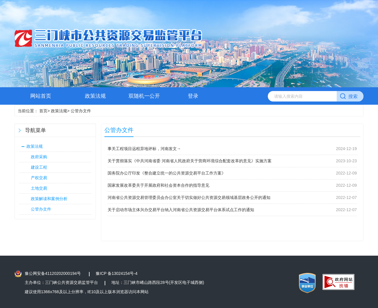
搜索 (353, 96)
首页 (43, 110)
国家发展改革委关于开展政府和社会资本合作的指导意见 (158, 185)
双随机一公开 (144, 96)
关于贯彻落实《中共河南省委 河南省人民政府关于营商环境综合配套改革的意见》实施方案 (190, 161)
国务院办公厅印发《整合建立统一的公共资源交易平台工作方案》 (167, 173)
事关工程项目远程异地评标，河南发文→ (144, 148)
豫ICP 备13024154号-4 (117, 273)
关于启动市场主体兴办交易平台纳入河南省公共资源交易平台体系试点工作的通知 (181, 209)
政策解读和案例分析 (49, 198)
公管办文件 (41, 209)
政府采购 (39, 156)
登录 (193, 96)
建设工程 (39, 167)
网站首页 (40, 96)
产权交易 (39, 177)
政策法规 (95, 96)
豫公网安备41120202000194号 (53, 273)
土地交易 (39, 188)
